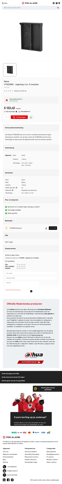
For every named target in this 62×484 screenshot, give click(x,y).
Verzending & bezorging (32, 454)
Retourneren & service (31, 457)
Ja (22, 188)
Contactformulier (12, 475)
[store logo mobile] (29, 3)
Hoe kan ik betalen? (31, 452)
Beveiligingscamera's (53, 454)
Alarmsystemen (51, 452)
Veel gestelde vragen (31, 462)
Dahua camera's (51, 462)
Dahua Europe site (37, 335)
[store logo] (31, 438)
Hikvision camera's (52, 459)
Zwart (23, 180)
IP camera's (50, 457)
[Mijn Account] (53, 3)
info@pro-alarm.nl (12, 471)
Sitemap (5, 462)
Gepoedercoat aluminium (29, 190)
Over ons (5, 452)
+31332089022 (12, 467)
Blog (4, 459)
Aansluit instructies (30, 459)
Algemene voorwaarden (10, 454)
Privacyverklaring (8, 457)
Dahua (23, 182)
